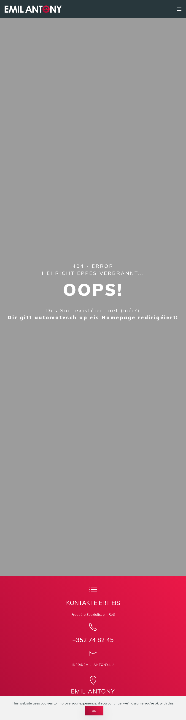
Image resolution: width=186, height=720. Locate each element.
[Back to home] (33, 9)
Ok (94, 710)
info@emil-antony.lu (93, 665)
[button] (179, 9)
